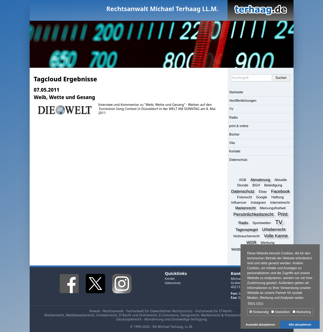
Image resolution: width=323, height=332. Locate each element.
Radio (233, 117)
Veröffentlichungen (242, 100)
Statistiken (280, 312)
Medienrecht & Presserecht (222, 315)
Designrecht (189, 315)
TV (231, 109)
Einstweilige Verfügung (189, 319)
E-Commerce (169, 315)
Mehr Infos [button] (255, 303)
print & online (238, 126)
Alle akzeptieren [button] (300, 324)
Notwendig (259, 312)
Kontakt (234, 151)
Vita (232, 143)
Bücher (234, 134)
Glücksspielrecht (128, 319)
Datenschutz (238, 159)
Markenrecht (54, 315)
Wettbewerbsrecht (80, 315)
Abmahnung (153, 319)
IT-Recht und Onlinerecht (138, 315)
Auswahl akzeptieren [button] (260, 324)
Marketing (302, 312)
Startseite (236, 92)
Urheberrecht (106, 315)
